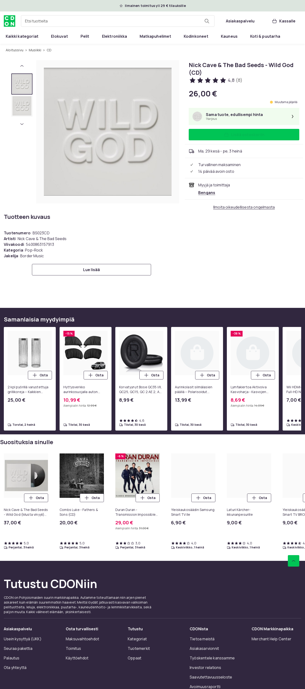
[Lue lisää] (91, 269)
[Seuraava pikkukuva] (22, 124)
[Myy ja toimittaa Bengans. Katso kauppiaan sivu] (206, 192)
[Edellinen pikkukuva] (22, 66)
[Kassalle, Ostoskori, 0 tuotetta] (283, 21)
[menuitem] (22, 36)
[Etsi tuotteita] (207, 21)
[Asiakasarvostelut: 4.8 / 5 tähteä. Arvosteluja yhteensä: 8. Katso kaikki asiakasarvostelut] (215, 80)
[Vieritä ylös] (293, 561)
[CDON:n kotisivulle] (9, 21)
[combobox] (117, 21)
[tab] (21, 84)
